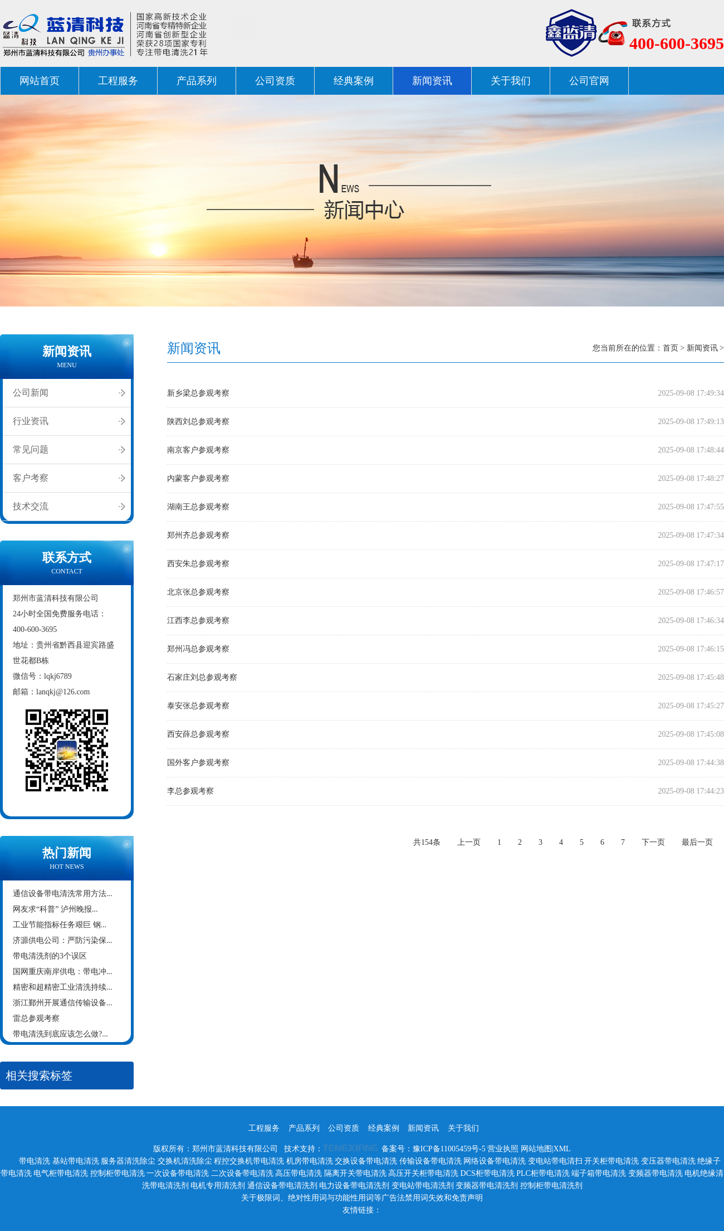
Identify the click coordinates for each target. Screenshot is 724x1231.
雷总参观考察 (36, 1018)
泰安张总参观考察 (198, 706)
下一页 (653, 842)
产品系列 (197, 80)
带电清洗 (34, 1161)
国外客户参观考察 (198, 762)
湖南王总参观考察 (198, 507)
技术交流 (30, 506)
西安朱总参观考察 (198, 563)
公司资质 (275, 80)
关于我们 (511, 80)
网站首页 (39, 80)
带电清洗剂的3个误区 (50, 956)
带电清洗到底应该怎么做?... (60, 1034)
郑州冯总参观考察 (198, 649)
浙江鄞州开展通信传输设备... (62, 1003)
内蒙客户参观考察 (198, 478)
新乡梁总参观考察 (198, 393)
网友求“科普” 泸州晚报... (55, 909)
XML (562, 1149)
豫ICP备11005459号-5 (449, 1149)
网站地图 (536, 1149)
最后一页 (697, 842)
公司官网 (589, 80)
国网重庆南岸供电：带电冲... (62, 971)
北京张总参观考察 (198, 592)
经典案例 (354, 80)
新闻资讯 (432, 80)
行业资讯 (30, 421)
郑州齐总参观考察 (198, 535)
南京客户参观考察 (198, 450)
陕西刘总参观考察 (198, 421)
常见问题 (30, 449)
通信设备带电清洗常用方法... (62, 893)
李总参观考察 (190, 791)
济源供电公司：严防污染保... (62, 940)
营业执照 (502, 1149)
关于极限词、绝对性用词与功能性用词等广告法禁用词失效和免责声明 (362, 1198)
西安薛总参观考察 (198, 734)
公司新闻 (30, 392)
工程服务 (118, 80)
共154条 (427, 842)
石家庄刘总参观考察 (202, 677)
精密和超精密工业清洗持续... (62, 987)
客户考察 (30, 478)
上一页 (469, 842)
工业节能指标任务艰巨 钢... (59, 925)
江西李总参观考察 (198, 620)
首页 (670, 348)
